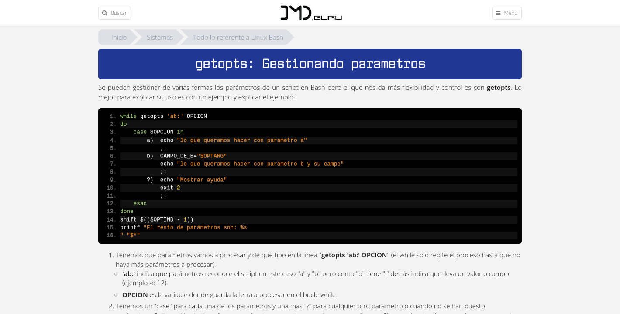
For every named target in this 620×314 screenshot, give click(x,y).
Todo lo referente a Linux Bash (238, 37)
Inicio (119, 37)
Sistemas (160, 37)
